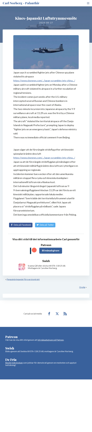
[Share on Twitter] (45, 225)
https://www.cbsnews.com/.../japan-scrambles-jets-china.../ (44, 80)
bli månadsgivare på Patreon (51, 340)
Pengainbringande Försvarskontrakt (23, 279)
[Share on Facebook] (20, 225)
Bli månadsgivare (50, 250)
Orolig (82, 287)
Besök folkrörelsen (14, 362)
